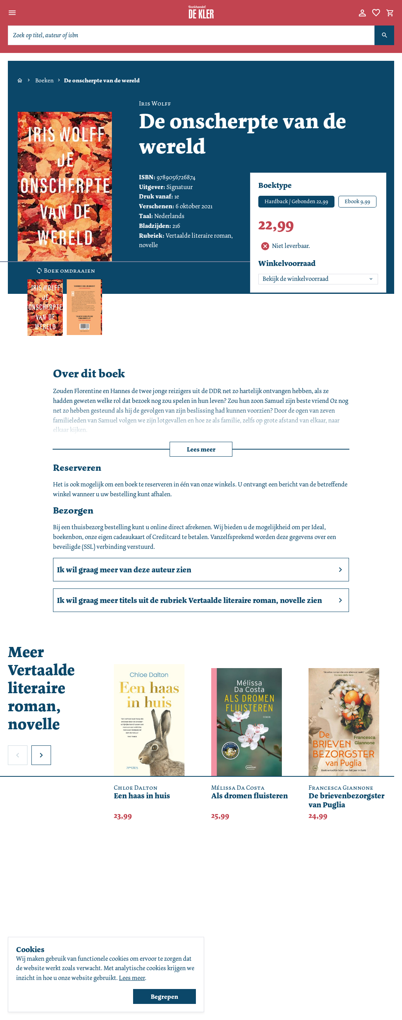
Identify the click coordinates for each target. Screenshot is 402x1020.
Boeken (44, 80)
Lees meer (201, 449)
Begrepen (164, 997)
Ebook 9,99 (357, 201)
